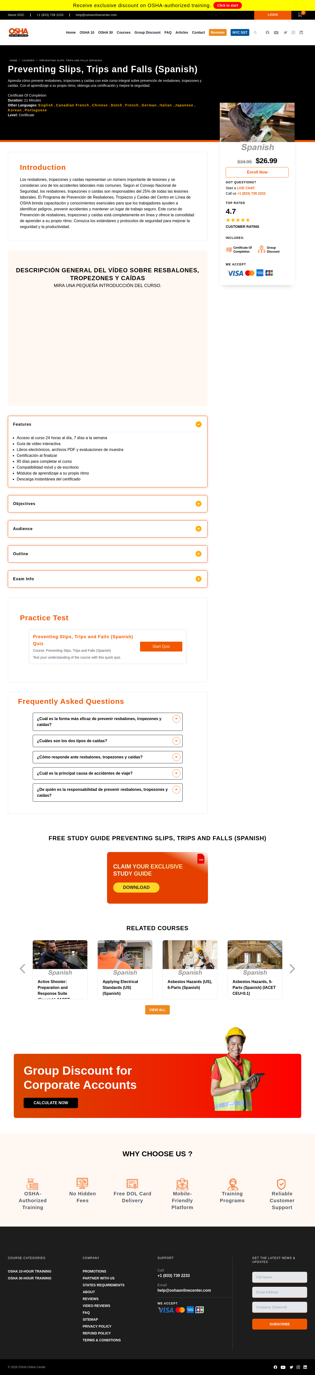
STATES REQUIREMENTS (104, 1285)
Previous (24, 969)
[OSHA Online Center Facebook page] (267, 32)
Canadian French (72, 105)
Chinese (100, 105)
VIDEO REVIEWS (96, 1306)
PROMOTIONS (94, 1271)
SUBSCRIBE (279, 1324)
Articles (181, 32)
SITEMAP (90, 1319)
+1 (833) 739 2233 (50, 15)
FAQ (168, 32)
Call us (246, 193)
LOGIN (273, 14)
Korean (15, 110)
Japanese (184, 105)
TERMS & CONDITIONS (102, 1340)
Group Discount (148, 32)
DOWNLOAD (136, 887)
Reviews (218, 32)
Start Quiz (161, 646)
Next (293, 969)
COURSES (28, 60)
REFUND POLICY (97, 1333)
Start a (240, 188)
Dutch (116, 105)
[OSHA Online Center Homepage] (23, 32)
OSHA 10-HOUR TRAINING (29, 1271)
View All (157, 1010)
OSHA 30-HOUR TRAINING (29, 1278)
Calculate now (51, 1103)
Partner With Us (99, 1278)
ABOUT (89, 1292)
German (149, 105)
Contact (198, 32)
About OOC (16, 15)
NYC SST (240, 32)
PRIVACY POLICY (97, 1326)
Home (71, 32)
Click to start (227, 5)
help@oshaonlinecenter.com (96, 15)
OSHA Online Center (32, 1367)
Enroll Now (257, 172)
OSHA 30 (105, 32)
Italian (166, 105)
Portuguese (36, 110)
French (132, 105)
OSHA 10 (87, 32)
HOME (13, 60)
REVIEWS (91, 1299)
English (45, 105)
